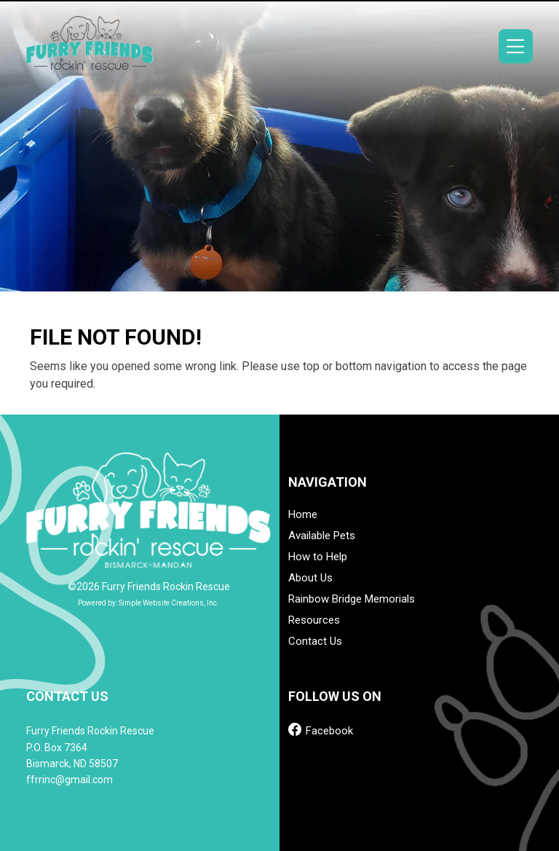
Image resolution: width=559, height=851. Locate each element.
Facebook (320, 730)
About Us (310, 578)
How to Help (317, 557)
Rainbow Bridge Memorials (351, 599)
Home (302, 514)
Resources (314, 620)
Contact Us (315, 641)
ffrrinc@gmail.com (69, 779)
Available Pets (321, 535)
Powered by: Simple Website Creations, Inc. (148, 603)
